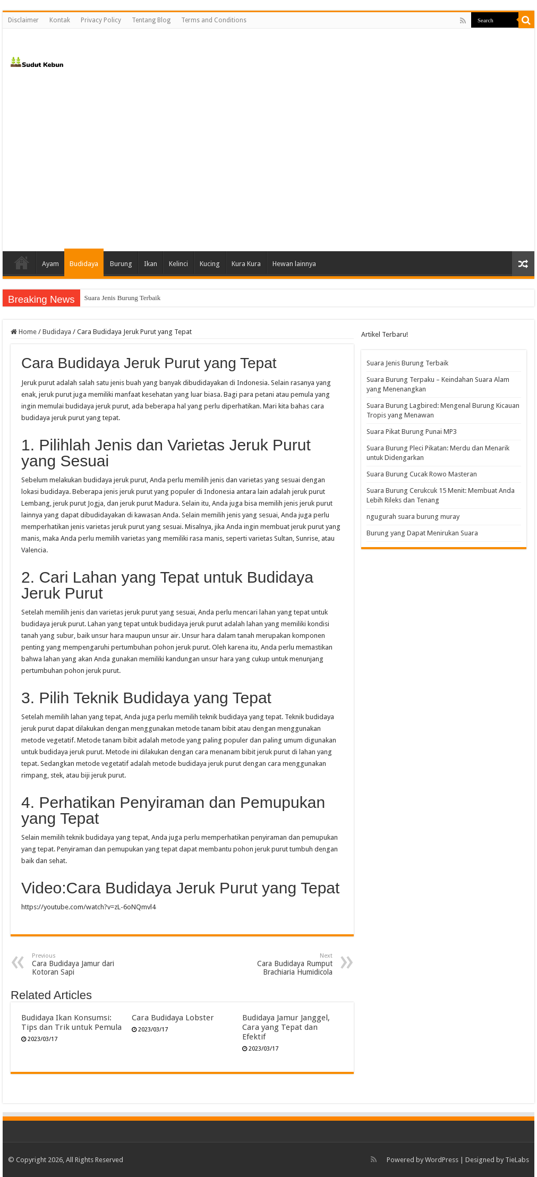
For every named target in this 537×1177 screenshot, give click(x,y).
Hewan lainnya (294, 264)
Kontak (59, 20)
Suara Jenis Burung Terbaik (122, 298)
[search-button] (526, 20)
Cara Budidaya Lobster (173, 1017)
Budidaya (84, 264)
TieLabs (517, 1160)
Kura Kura (246, 264)
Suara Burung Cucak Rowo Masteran (421, 474)
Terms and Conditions (213, 20)
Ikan (150, 264)
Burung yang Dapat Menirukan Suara (422, 533)
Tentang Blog (151, 20)
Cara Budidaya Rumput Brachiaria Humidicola (278, 964)
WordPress (441, 1160)
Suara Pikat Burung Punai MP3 (411, 432)
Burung (121, 264)
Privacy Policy (101, 20)
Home (22, 262)
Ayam (50, 264)
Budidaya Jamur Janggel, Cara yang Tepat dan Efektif (286, 1027)
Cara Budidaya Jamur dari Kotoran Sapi (86, 964)
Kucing (210, 264)
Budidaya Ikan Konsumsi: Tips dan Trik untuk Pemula (71, 1022)
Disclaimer (23, 20)
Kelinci (178, 264)
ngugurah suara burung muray (412, 517)
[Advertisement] (268, 161)
